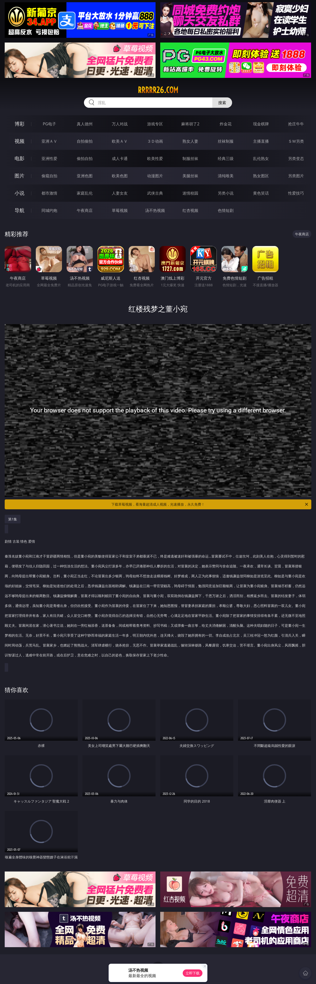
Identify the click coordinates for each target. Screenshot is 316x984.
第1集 (12, 519)
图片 (19, 175)
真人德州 (85, 124)
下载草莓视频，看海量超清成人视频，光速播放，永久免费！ (210, 504)
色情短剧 (226, 210)
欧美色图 (120, 176)
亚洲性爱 (49, 158)
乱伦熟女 (261, 158)
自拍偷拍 (85, 141)
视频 (19, 141)
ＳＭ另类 (296, 141)
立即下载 (192, 973)
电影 (19, 158)
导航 (19, 210)
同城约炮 (49, 210)
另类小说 (226, 193)
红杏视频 (190, 210)
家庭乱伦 (85, 193)
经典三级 (226, 158)
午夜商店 (85, 210)
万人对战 (120, 124)
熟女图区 (261, 176)
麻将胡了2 (190, 124)
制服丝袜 (190, 158)
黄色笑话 (261, 193)
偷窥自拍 (49, 176)
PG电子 (49, 124)
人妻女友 (120, 193)
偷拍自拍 (85, 158)
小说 (19, 193)
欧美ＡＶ (120, 141)
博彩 (19, 123)
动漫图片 (155, 176)
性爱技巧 (296, 193)
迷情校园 (190, 193)
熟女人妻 (190, 141)
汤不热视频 (155, 210)
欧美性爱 (155, 158)
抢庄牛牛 (296, 124)
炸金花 (226, 124)
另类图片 (296, 176)
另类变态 (296, 158)
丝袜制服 (226, 141)
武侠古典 (155, 193)
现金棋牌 (261, 124)
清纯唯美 (226, 176)
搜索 (222, 102)
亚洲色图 (85, 176)
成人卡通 (120, 158)
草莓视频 (120, 210)
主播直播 (261, 141)
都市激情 (49, 193)
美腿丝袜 (190, 176)
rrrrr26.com (158, 90)
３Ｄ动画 (155, 141)
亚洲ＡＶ (49, 141)
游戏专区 (155, 124)
